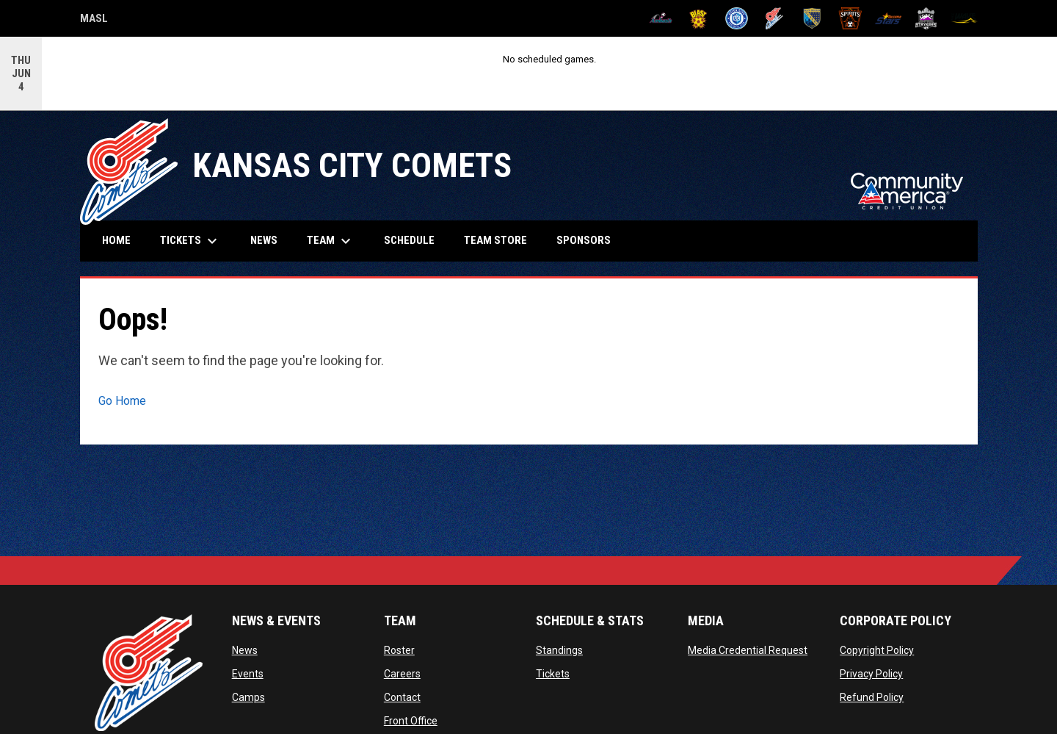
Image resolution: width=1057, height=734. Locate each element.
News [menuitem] (263, 240)
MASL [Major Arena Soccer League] (94, 20)
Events (248, 674)
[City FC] (736, 18)
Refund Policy (872, 697)
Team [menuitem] (331, 241)
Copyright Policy (877, 650)
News (245, 650)
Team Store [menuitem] (501, 240)
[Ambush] (661, 18)
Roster (399, 650)
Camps (248, 697)
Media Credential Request (747, 650)
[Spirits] (850, 18)
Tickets (553, 674)
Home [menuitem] (116, 240)
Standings (559, 650)
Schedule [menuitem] (409, 240)
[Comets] (774, 18)
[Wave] (964, 18)
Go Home (122, 401)
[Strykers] (926, 18)
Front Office (410, 721)
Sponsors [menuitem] (583, 240)
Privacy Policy (871, 674)
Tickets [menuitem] (190, 241)
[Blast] (698, 18)
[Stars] (888, 18)
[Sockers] (812, 18)
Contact (402, 697)
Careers (402, 674)
